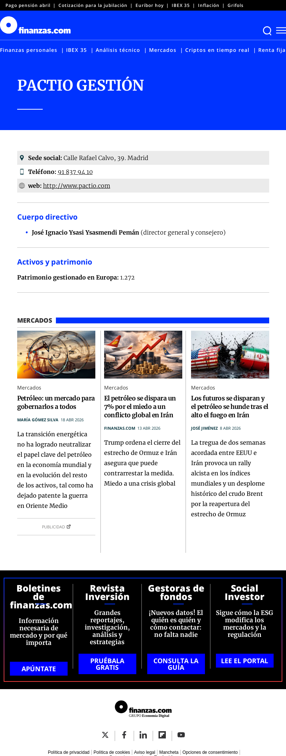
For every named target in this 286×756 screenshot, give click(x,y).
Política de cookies (112, 752)
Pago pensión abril (27, 5)
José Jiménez (204, 428)
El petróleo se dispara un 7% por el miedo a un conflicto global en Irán (140, 406)
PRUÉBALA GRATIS (107, 663)
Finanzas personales (28, 49)
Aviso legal (144, 752)
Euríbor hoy (150, 5)
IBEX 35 (181, 5)
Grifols (236, 5)
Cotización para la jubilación (92, 5)
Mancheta (169, 752)
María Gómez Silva (37, 419)
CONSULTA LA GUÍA (175, 663)
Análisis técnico (118, 49)
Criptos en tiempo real (217, 49)
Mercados (162, 49)
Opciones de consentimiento (210, 752)
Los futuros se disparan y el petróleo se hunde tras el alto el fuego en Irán (229, 406)
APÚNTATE (39, 668)
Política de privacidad (68, 752)
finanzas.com (119, 428)
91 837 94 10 (75, 171)
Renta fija (272, 49)
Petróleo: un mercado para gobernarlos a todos (56, 402)
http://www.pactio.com (76, 185)
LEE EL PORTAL (244, 660)
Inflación (209, 5)
